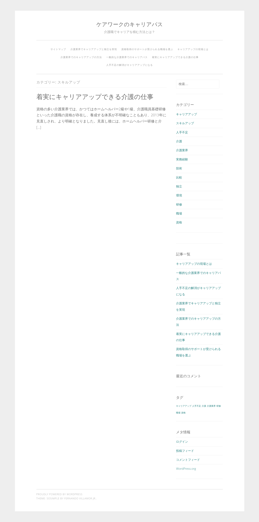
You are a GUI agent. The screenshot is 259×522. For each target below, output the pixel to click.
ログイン (182, 441)
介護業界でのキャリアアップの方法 (81, 57)
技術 (179, 168)
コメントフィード (188, 460)
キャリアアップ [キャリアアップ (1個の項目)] (183, 406)
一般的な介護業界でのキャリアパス (127, 57)
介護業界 (182, 150)
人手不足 (182, 132)
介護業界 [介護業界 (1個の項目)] (211, 406)
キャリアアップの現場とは (192, 49)
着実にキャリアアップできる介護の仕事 (175, 57)
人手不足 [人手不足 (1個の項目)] (196, 406)
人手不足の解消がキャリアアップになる (129, 65)
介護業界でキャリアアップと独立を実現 (93, 49)
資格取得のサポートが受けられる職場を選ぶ (147, 49)
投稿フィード (185, 451)
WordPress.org (186, 469)
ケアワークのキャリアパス (129, 24)
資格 (179, 222)
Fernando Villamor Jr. (80, 498)
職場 (179, 213)
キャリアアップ (186, 114)
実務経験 (182, 159)
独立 (179, 186)
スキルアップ (185, 123)
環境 (179, 195)
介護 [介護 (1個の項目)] (204, 406)
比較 (179, 177)
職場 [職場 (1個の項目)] (178, 412)
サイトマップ (58, 49)
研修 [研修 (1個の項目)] (218, 406)
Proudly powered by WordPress (59, 494)
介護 (179, 141)
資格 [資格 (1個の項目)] (183, 412)
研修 (179, 204)
